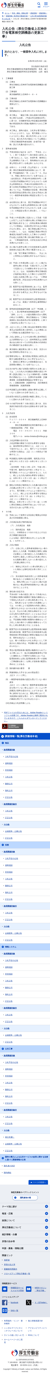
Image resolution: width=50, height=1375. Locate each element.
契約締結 (7, 1173)
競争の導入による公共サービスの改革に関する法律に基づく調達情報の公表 (26, 1158)
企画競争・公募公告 (13, 831)
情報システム (10, 947)
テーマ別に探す (25, 1206)
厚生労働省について (25, 1227)
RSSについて (33, 1335)
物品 (7, 743)
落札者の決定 (9, 1166)
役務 (7, 845)
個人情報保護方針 (35, 1321)
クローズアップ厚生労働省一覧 (17, 1274)
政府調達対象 (9, 750)
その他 (6, 824)
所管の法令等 (25, 1241)
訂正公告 (9, 797)
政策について (25, 1220)
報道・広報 (25, 1213)
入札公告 (9, 777)
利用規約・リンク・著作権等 (13, 1322)
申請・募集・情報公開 (25, 1248)
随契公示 (9, 784)
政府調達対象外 (10, 804)
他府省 (7, 1260)
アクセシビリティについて (37, 1329)
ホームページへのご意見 (13, 1340)
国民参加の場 (25, 1198)
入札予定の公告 (11, 756)
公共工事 (9, 1049)
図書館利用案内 (10, 1269)
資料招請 (9, 763)
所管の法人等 (9, 1264)
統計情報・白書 (25, 1234)
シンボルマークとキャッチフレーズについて (13, 1329)
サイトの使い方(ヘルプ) (14, 1335)
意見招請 (9, 770)
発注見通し (9, 1137)
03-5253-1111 (26, 1365)
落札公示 (9, 790)
